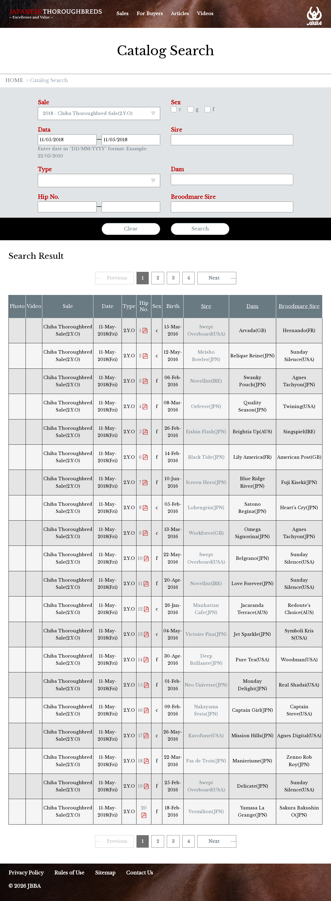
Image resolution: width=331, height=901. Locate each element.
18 (140, 760)
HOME (14, 80)
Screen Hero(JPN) (206, 482)
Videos (205, 13)
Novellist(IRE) (206, 381)
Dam (252, 306)
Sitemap (105, 873)
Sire (206, 306)
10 (140, 558)
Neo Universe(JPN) (206, 685)
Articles (180, 13)
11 (140, 583)
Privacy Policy (26, 873)
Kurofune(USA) (206, 735)
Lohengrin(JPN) (206, 507)
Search (200, 229)
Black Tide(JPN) (206, 457)
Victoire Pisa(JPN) (206, 634)
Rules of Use (69, 873)
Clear (131, 229)
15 (140, 685)
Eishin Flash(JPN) (206, 431)
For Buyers (149, 13)
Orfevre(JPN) (206, 406)
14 (140, 659)
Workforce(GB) (206, 533)
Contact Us (139, 873)
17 (140, 735)
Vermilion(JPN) (206, 811)
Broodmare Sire (299, 306)
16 (140, 710)
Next (214, 278)
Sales (122, 13)
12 (140, 609)
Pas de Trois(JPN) (206, 760)
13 (140, 634)
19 (140, 786)
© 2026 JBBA (25, 886)
